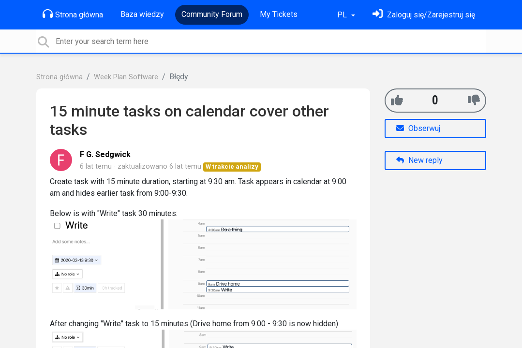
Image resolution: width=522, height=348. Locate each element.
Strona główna (73, 14)
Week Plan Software (126, 77)
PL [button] (343, 14)
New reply (419, 160)
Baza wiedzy (142, 14)
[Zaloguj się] (424, 15)
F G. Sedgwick (105, 154)
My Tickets (279, 14)
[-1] (474, 100)
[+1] (397, 100)
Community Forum (211, 14)
